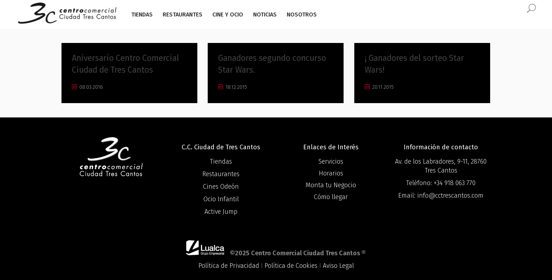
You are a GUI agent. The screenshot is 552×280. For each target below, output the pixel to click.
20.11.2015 (379, 87)
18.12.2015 (232, 87)
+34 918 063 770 (454, 183)
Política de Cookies (291, 266)
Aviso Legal (338, 266)
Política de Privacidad (228, 266)
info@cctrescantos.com (450, 195)
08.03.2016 (87, 87)
